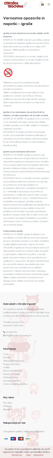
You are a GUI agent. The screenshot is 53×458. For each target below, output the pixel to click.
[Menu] (49, 4)
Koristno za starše (11, 374)
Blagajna (7, 409)
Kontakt (7, 357)
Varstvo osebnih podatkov (15, 384)
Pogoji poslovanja (11, 364)
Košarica (7, 406)
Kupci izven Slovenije (12, 370)
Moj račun (7, 403)
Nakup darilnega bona (13, 360)
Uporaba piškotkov (12, 380)
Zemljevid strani (10, 377)
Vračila (6, 367)
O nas (6, 354)
